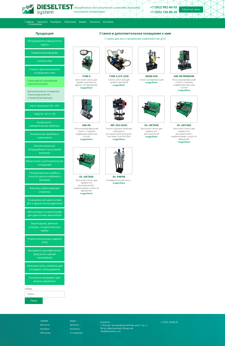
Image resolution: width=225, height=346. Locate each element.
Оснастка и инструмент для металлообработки (44, 279)
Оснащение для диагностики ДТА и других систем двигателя (45, 201)
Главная (29, 21)
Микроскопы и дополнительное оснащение (44, 162)
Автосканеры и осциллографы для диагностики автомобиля (44, 213)
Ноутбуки (55, 21)
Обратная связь (191, 9)
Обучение (70, 21)
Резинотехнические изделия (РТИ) (45, 240)
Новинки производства (44, 52)
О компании (35, 24)
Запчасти (42, 21)
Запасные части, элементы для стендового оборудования (45, 267)
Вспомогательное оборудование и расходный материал (44, 149)
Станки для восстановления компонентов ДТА (42, 82)
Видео (83, 21)
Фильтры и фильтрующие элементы (45, 190)
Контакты (108, 21)
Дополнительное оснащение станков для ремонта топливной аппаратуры (43, 94)
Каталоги (95, 21)
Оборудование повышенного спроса (44, 42)
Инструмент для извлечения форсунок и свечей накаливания (44, 254)
